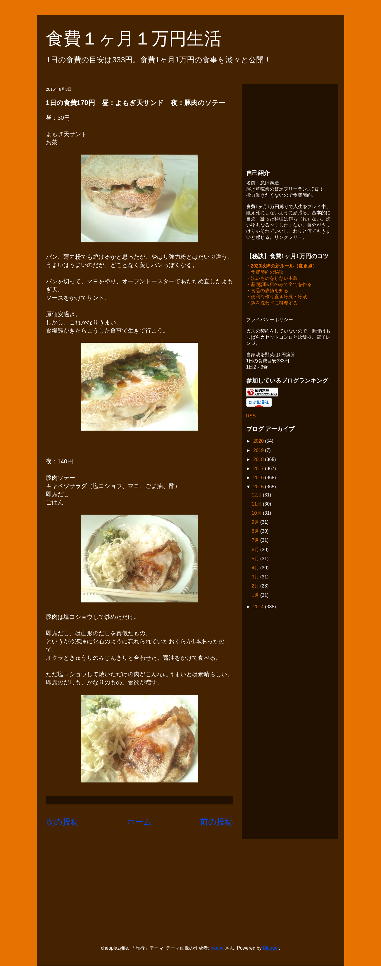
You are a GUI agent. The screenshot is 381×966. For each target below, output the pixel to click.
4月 (256, 568)
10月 (257, 513)
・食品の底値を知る (267, 291)
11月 (257, 504)
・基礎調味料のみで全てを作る (279, 284)
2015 (259, 487)
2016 (259, 478)
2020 (259, 441)
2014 (259, 607)
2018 (259, 460)
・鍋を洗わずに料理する (272, 303)
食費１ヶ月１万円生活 (142, 38)
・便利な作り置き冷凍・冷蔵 (276, 297)
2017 (259, 469)
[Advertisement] (290, 125)
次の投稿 (62, 821)
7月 (256, 540)
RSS (251, 416)
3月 (256, 577)
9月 (256, 522)
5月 (256, 559)
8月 (256, 531)
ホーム (139, 821)
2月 (256, 586)
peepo (217, 948)
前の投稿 (216, 821)
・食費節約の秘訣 (265, 272)
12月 (257, 495)
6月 (256, 550)
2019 (259, 450)
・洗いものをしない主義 (272, 278)
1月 (256, 595)
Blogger (271, 948)
